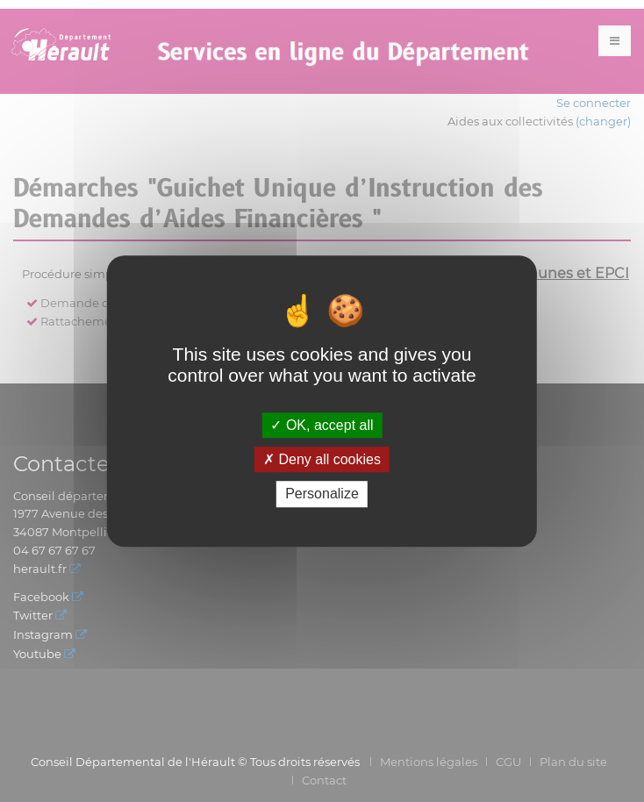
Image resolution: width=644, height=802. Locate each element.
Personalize (322, 494)
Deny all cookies (322, 459)
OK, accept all (321, 425)
